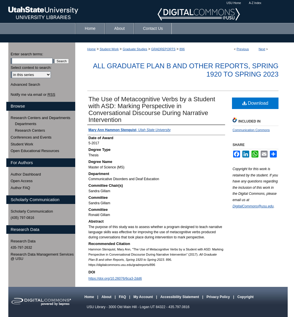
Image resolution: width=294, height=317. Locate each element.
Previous (243, 49)
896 (182, 49)
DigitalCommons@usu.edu (253, 206)
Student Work (109, 49)
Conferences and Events (31, 137)
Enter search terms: (27, 54)
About (106, 297)
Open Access (22, 181)
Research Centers (30, 130)
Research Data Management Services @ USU (42, 256)
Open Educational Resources (35, 151)
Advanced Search (25, 84)
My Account (144, 297)
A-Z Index (255, 3)
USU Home (234, 3)
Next (262, 49)
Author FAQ (20, 188)
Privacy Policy (218, 297)
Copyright (245, 297)
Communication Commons (251, 130)
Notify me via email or (33, 94)
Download (255, 103)
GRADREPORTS (163, 49)
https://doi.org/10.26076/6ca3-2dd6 (115, 279)
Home (91, 49)
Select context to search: (31, 67)
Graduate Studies (135, 49)
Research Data (23, 241)
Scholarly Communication (32, 211)
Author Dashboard (26, 174)
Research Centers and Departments (40, 118)
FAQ (123, 297)
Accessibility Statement (180, 297)
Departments (25, 124)
